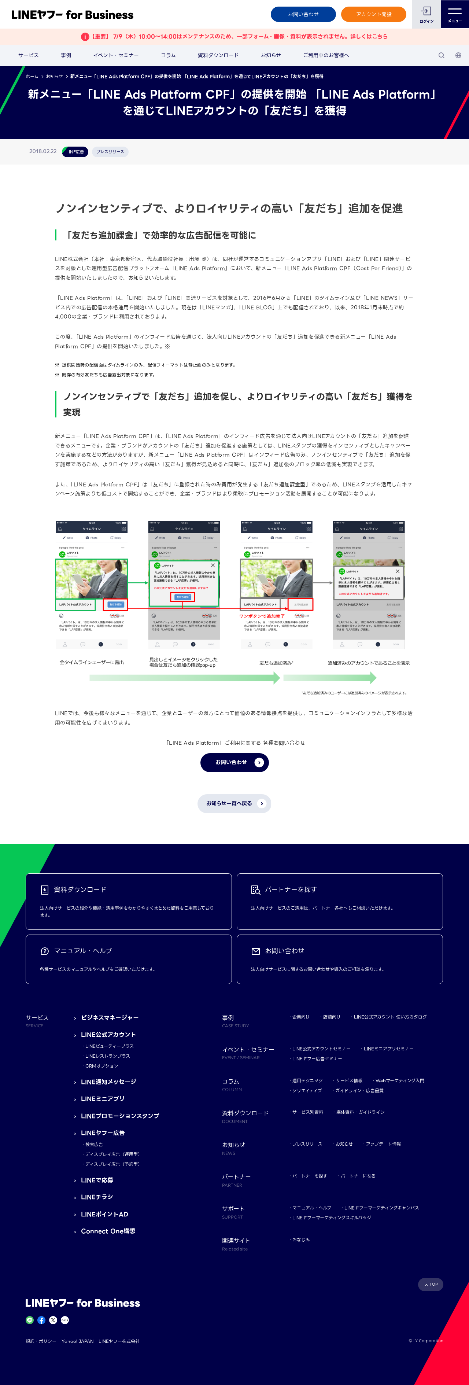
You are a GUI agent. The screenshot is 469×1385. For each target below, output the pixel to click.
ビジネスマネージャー (110, 1018)
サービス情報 (349, 1080)
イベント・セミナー (116, 55)
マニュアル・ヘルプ (311, 1207)
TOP (433, 1284)
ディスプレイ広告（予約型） (113, 1164)
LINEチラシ (97, 1197)
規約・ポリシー (41, 1341)
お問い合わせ (303, 14)
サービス (28, 55)
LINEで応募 (97, 1180)
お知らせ (271, 55)
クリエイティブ (307, 1090)
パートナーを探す (310, 1175)
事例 (66, 55)
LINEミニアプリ (103, 1099)
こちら (380, 36)
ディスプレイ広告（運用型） (113, 1154)
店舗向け (332, 1016)
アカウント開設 (373, 14)
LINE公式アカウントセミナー (321, 1048)
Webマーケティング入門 (400, 1080)
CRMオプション (101, 1065)
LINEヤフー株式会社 (119, 1341)
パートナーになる (358, 1175)
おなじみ (301, 1239)
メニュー (455, 14)
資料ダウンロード (218, 55)
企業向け (301, 1016)
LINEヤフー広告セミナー (317, 1058)
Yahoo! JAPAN (77, 1341)
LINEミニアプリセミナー (389, 1048)
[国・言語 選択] (458, 55)
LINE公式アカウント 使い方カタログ (390, 1016)
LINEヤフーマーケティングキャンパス (381, 1207)
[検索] (441, 55)
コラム (168, 55)
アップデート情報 (383, 1144)
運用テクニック (307, 1080)
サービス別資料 (307, 1112)
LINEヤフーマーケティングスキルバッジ (331, 1217)
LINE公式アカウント (108, 1034)
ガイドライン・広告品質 (359, 1090)
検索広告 (94, 1144)
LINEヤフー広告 (103, 1133)
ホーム (32, 76)
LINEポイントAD (104, 1214)
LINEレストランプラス (107, 1056)
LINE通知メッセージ (108, 1082)
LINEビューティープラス (109, 1046)
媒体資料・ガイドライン (360, 1112)
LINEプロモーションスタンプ (120, 1116)
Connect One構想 (108, 1231)
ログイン (426, 21)
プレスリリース (307, 1144)
